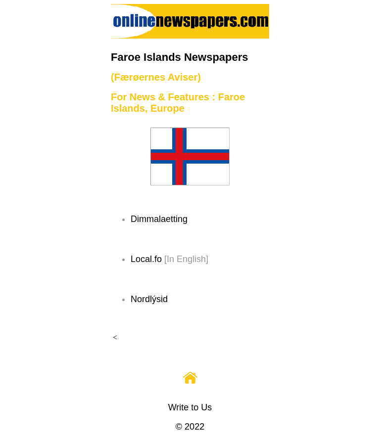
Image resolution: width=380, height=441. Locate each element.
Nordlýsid (149, 299)
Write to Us (190, 407)
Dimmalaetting (159, 219)
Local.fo (146, 259)
